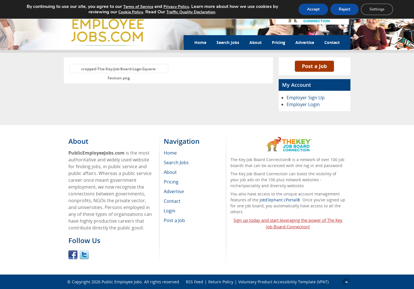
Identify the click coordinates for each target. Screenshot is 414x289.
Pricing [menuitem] (171, 182)
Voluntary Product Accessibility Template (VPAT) (283, 281)
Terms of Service (138, 6)
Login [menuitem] (169, 211)
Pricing (278, 42)
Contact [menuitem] (172, 201)
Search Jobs (228, 42)
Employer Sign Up (306, 97)
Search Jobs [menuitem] (176, 162)
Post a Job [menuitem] (174, 220)
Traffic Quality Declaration (190, 12)
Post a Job (314, 66)
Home (200, 42)
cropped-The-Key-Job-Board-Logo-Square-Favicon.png (118, 69)
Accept (313, 9)
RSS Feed (194, 281)
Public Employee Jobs (122, 281)
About (255, 42)
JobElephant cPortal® (280, 199)
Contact (332, 42)
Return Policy (220, 281)
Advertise (304, 42)
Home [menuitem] (170, 153)
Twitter (84, 254)
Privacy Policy (176, 6)
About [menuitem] (170, 172)
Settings (376, 9)
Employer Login (303, 104)
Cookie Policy (130, 12)
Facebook (72, 254)
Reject (344, 9)
